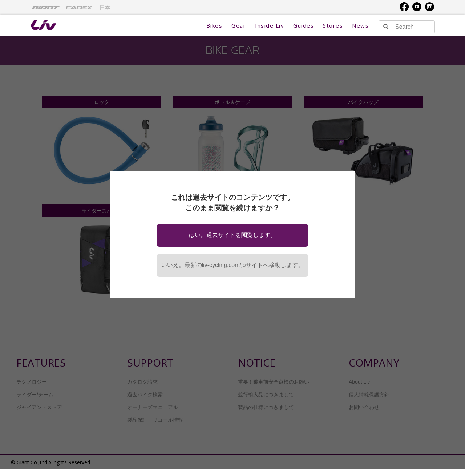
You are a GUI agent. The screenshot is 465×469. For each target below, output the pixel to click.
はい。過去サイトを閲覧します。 (232, 235)
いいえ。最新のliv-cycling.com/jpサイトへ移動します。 (232, 265)
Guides (303, 25)
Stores (333, 25)
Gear (238, 25)
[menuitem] (46, 7)
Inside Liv (269, 25)
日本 (105, 8)
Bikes (214, 25)
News (360, 25)
